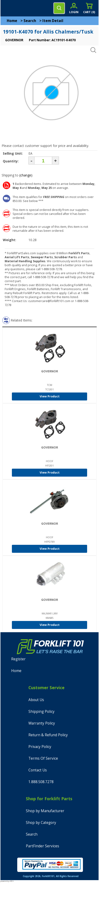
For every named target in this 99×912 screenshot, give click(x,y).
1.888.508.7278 (41, 781)
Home (12, 20)
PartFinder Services (42, 846)
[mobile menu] (7, 8)
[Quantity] (43, 160)
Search (30, 20)
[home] (22, 8)
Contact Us (37, 770)
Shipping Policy (41, 711)
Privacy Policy (39, 746)
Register (18, 659)
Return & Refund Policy (48, 735)
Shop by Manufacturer (45, 810)
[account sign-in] (74, 8)
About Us (36, 699)
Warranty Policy (41, 723)
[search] (59, 8)
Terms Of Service (43, 758)
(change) (25, 175)
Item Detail (52, 20)
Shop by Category (41, 822)
